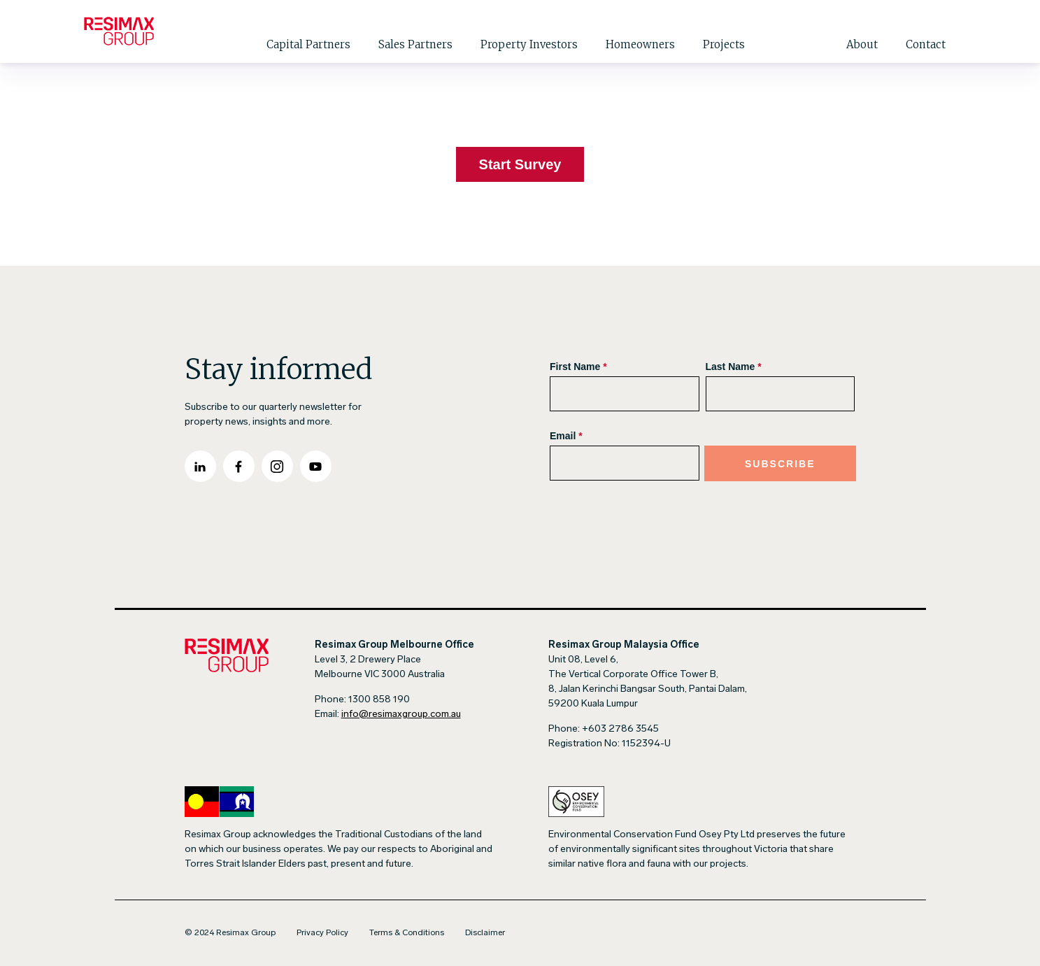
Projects (724, 44)
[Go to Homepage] (119, 31)
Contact (926, 44)
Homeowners (640, 44)
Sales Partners (415, 44)
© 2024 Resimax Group (230, 933)
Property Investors (529, 44)
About (862, 44)
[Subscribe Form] (702, 427)
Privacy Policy (322, 933)
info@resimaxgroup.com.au (401, 714)
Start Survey (520, 164)
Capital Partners (308, 44)
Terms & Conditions (406, 933)
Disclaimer (485, 933)
